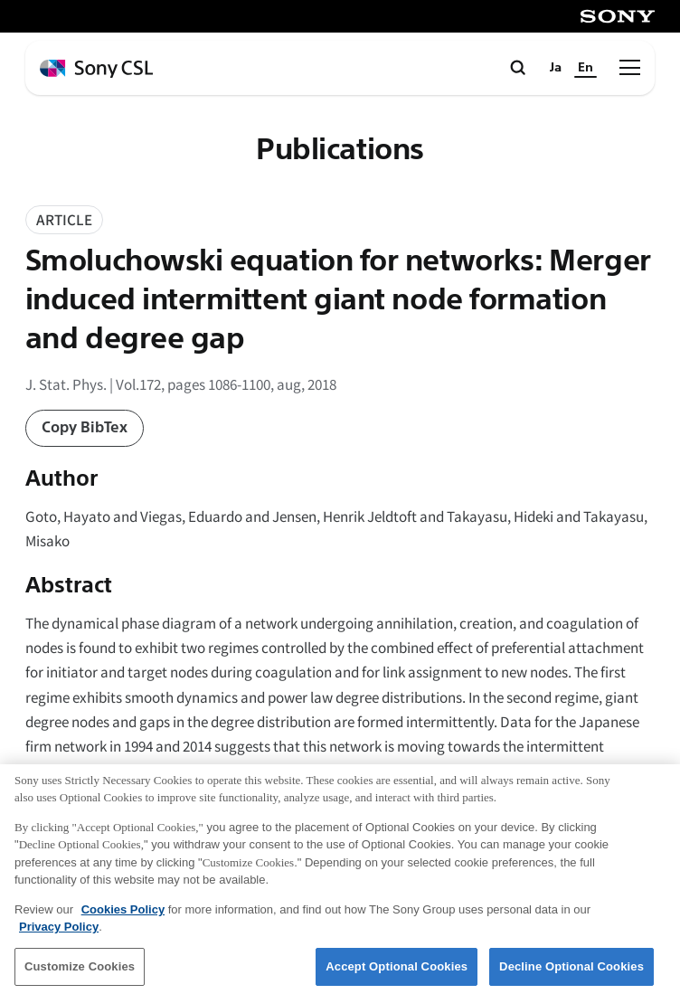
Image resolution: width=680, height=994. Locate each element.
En (585, 67)
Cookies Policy (123, 915)
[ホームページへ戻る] (97, 69)
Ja (556, 67)
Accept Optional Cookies (397, 972)
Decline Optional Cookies (571, 972)
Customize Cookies (79, 972)
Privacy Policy (59, 933)
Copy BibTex (85, 427)
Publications (340, 149)
